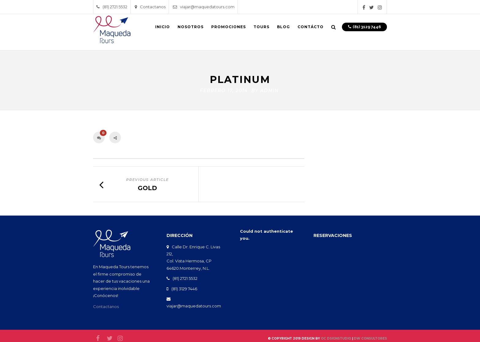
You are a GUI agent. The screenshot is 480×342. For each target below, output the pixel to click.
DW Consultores (370, 337)
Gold (147, 186)
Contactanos (150, 6)
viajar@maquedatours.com (203, 6)
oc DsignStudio (336, 337)
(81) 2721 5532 (111, 6)
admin (269, 89)
